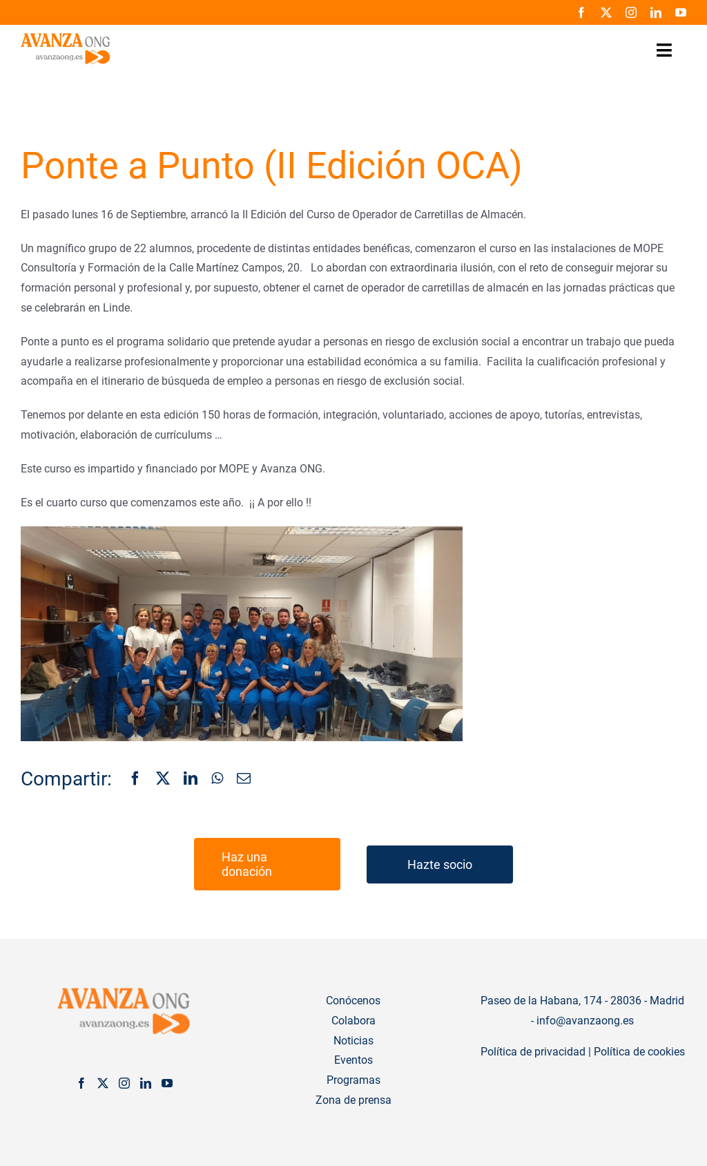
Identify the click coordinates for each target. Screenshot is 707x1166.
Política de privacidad (533, 1051)
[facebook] (581, 12)
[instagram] (631, 12)
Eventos (353, 1060)
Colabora (353, 1020)
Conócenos (353, 1000)
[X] (163, 779)
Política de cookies (639, 1051)
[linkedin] (655, 12)
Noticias (353, 1040)
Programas (353, 1080)
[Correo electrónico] (244, 779)
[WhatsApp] (217, 779)
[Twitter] (102, 1083)
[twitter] (606, 12)
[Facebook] (135, 779)
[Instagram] (124, 1083)
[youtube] (680, 12)
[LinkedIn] (190, 779)
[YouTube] (167, 1083)
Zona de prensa (353, 1100)
